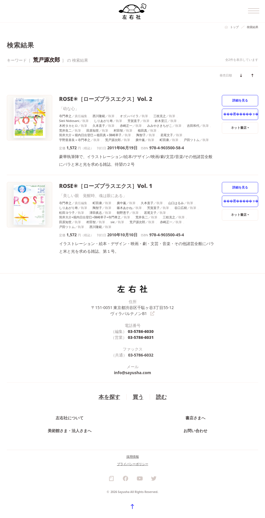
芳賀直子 (134, 121)
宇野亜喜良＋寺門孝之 (74, 140)
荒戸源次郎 (113, 140)
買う (138, 397)
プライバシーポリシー (132, 464)
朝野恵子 (123, 212)
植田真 (142, 130)
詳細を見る (240, 100)
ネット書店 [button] (239, 127)
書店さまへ (195, 417)
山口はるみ (176, 203)
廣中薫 (140, 140)
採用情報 (132, 456)
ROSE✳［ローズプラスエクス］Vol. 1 (105, 186)
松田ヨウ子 (67, 212)
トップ (234, 27)
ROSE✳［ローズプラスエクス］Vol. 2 (105, 99)
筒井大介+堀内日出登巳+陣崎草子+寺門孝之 (90, 217)
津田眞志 (95, 212)
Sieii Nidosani (69, 121)
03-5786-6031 (141, 337)
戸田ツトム (191, 140)
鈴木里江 (161, 121)
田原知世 (92, 130)
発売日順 (226, 75)
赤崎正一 (126, 125)
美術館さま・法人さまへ (69, 430)
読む (161, 397)
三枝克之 (159, 116)
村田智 (118, 130)
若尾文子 (166, 135)
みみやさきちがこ (159, 125)
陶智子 (141, 135)
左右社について (70, 417)
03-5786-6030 (141, 331)
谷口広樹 (180, 208)
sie (112, 222)
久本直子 (99, 125)
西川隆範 (99, 116)
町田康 (164, 140)
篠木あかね (124, 208)
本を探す (109, 397)
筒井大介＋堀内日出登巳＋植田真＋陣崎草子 (90, 135)
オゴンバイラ (129, 116)
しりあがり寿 (103, 121)
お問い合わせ (195, 430)
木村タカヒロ (68, 125)
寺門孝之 (65, 116)
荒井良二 (65, 130)
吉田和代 (193, 125)
